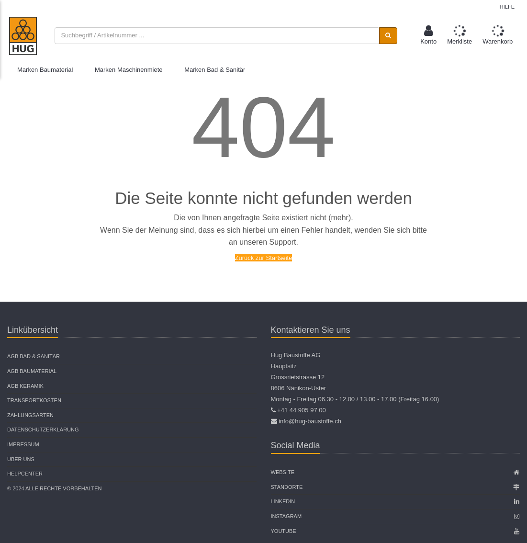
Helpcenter (25, 473)
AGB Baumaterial (31, 371)
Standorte (287, 487)
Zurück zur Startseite (263, 257)
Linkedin (283, 501)
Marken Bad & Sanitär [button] (214, 69)
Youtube (283, 531)
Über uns (20, 459)
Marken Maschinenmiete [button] (129, 69)
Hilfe (507, 7)
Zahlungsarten (30, 415)
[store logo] (23, 36)
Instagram (286, 516)
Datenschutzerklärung (43, 429)
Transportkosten (34, 400)
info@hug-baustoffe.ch (310, 421)
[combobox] (217, 35)
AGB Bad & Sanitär (33, 356)
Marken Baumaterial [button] (45, 69)
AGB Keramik (25, 386)
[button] (428, 36)
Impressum (23, 444)
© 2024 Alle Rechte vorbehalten (54, 488)
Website (283, 472)
